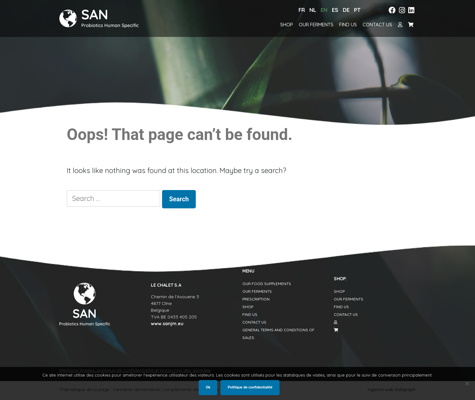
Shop (286, 25)
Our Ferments (316, 25)
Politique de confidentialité (250, 387)
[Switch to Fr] (301, 10)
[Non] (467, 383)
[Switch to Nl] (312, 10)
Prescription (256, 299)
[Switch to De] (346, 10)
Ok (208, 387)
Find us (348, 25)
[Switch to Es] (335, 10)
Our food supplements (266, 283)
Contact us (377, 25)
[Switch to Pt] (357, 10)
